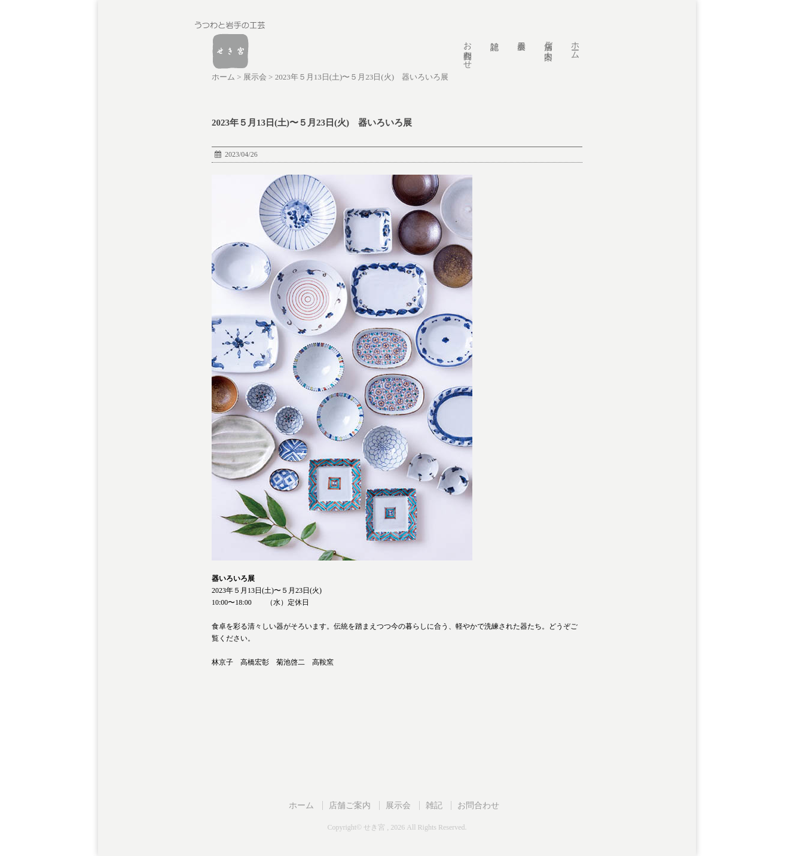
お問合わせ (467, 50)
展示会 (398, 805)
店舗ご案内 (547, 40)
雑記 (434, 805)
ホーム (574, 45)
